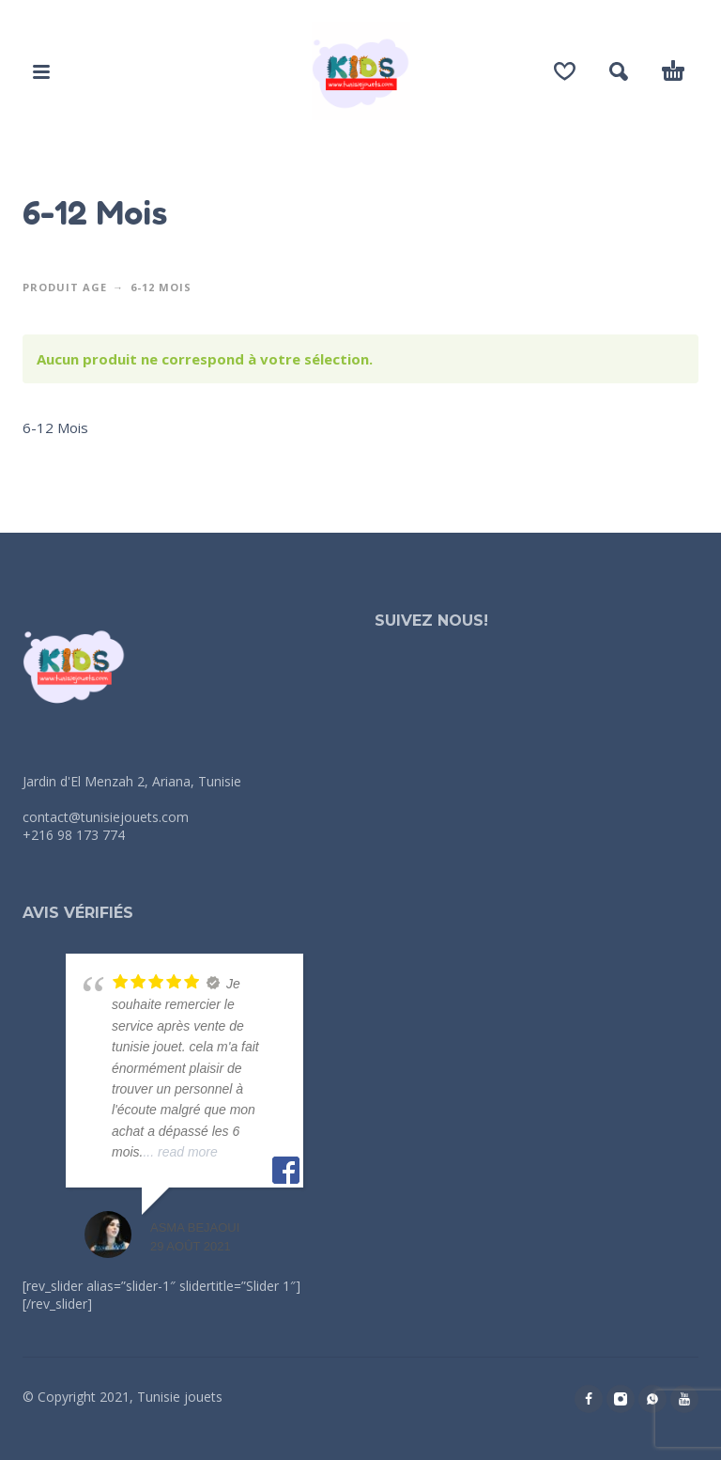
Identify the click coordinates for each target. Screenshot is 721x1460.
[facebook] (589, 1399)
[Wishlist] (564, 71)
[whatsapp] (652, 1399)
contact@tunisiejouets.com (106, 817)
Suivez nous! (431, 620)
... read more (180, 1151)
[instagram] (620, 1399)
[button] (41, 71)
